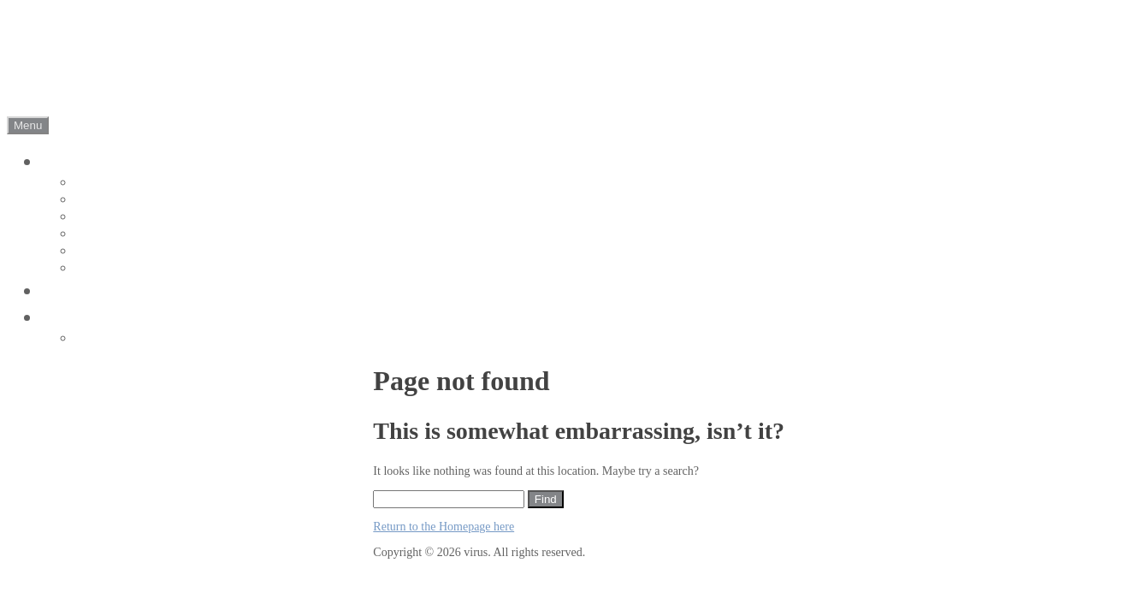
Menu (28, 125)
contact (96, 338)
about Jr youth (116, 200)
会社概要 (80, 317)
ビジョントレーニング (143, 290)
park (88, 268)
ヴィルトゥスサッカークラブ (174, 161)
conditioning (112, 251)
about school (112, 217)
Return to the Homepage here (443, 526)
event (91, 234)
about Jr (98, 183)
